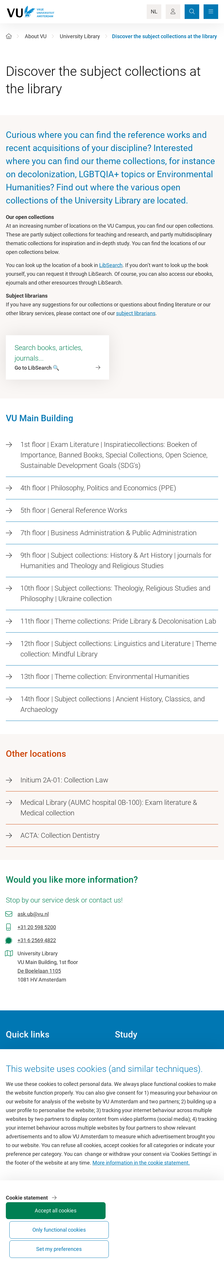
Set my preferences (195, 1243)
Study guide (128, 1067)
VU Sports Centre (25, 1080)
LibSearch (111, 265)
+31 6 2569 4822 (37, 940)
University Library (80, 36)
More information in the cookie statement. (141, 1199)
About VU (36, 36)
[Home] (9, 36)
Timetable (126, 1080)
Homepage (18, 1054)
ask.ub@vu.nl (33, 914)
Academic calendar (137, 1054)
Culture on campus (27, 1067)
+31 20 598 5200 (37, 927)
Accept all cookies (108, 1246)
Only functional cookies (151, 1243)
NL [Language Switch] (154, 11)
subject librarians (135, 313)
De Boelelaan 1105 (39, 971)
